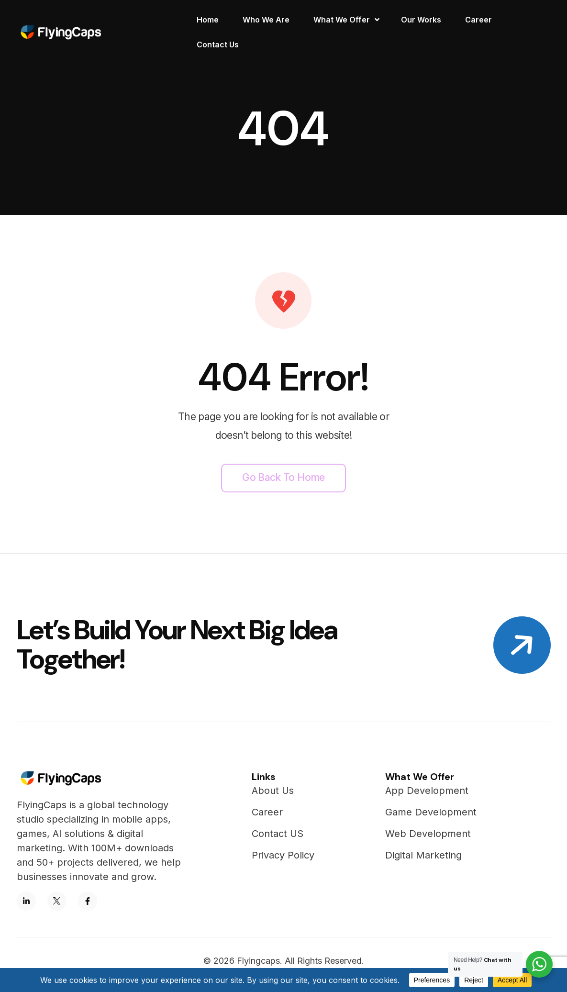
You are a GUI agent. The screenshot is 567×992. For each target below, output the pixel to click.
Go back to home (283, 477)
